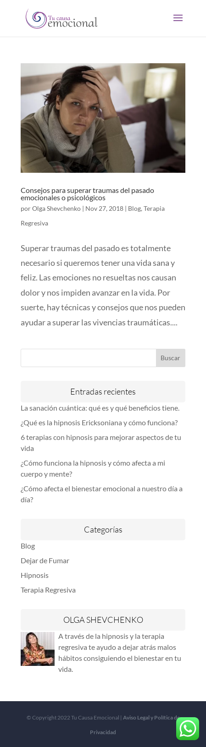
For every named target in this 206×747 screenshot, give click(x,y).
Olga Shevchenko (56, 208)
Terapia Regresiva (48, 589)
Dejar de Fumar (45, 560)
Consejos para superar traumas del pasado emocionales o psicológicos (87, 194)
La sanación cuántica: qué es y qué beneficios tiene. (100, 407)
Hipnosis (35, 575)
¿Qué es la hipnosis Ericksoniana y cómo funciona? (99, 422)
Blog (134, 208)
